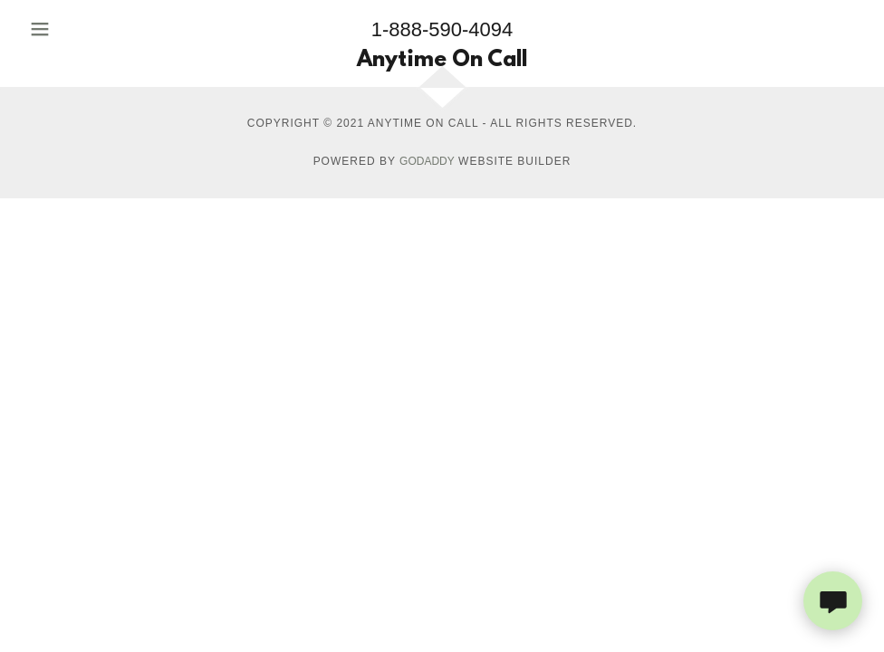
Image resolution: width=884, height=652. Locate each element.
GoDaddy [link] (427, 161)
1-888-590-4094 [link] (442, 29)
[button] (74, 29)
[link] (442, 61)
